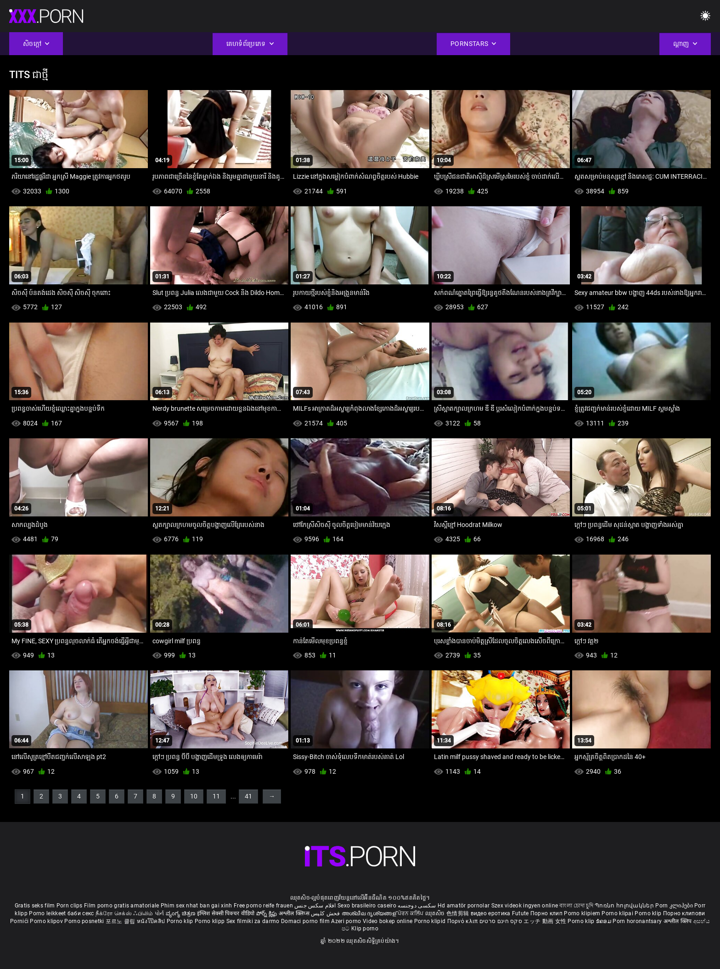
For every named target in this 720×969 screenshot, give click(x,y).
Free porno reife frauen (263, 905)
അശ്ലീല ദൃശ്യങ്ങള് (370, 913)
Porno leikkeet (48, 913)
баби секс (81, 913)
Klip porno (364, 928)
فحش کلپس (326, 913)
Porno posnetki (85, 921)
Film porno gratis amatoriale (121, 905)
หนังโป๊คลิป (152, 921)
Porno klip (649, 913)
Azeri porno (347, 921)
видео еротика (491, 913)
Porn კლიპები (674, 905)
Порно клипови (684, 913)
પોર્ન (159, 913)
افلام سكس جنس (315, 905)
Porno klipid (430, 921)
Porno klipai (618, 913)
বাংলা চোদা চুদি (576, 905)
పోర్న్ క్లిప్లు (267, 913)
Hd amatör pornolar (463, 905)
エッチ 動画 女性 (544, 921)
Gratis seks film (35, 905)
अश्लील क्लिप (678, 921)
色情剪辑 (458, 913)
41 (248, 796)
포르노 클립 (121, 921)
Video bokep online (387, 921)
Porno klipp (210, 921)
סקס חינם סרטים (500, 921)
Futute (520, 913)
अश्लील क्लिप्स (295, 913)
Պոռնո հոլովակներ (625, 905)
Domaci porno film (305, 921)
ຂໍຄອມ (604, 921)
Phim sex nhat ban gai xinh (196, 905)
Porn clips (70, 905)
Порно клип (547, 913)
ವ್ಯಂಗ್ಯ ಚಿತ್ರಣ (181, 913)
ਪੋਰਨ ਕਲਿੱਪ (411, 913)
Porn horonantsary (638, 921)
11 (216, 796)
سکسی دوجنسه (417, 905)
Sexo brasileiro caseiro (367, 905)
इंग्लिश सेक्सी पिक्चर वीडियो (226, 913)
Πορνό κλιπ (463, 921)
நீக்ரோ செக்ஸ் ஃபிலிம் (124, 913)
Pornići (20, 921)
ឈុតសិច (436, 913)
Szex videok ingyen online (524, 905)
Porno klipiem (583, 913)
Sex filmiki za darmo (253, 921)
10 (193, 796)
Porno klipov (47, 921)
